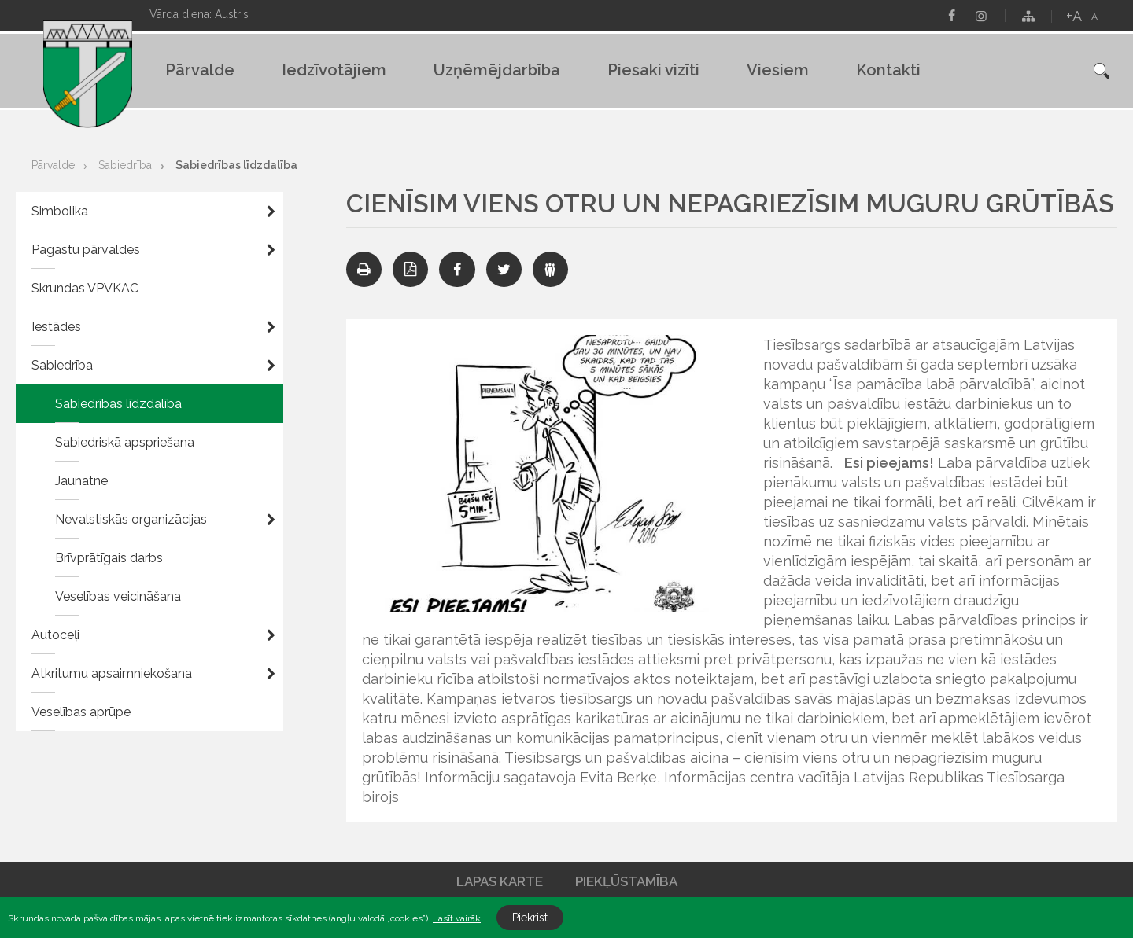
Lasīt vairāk (457, 918)
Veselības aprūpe (81, 711)
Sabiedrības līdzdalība (236, 165)
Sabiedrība (125, 165)
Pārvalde (199, 70)
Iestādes (56, 326)
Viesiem (778, 70)
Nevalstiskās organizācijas (131, 519)
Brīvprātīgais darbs (109, 557)
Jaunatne (81, 480)
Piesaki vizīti (653, 70)
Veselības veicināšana (118, 596)
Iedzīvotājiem (334, 70)
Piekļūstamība (626, 881)
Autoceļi (55, 634)
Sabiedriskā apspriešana (124, 442)
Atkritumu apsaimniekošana (111, 673)
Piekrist (530, 917)
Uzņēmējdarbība (497, 70)
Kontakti (888, 70)
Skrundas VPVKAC (84, 288)
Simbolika (59, 211)
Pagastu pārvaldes (85, 249)
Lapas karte (499, 881)
